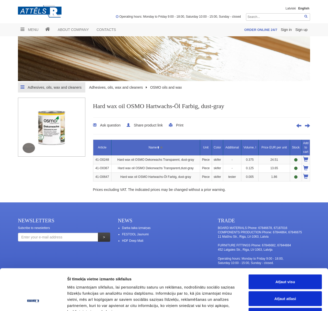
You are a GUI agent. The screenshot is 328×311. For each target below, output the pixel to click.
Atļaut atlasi (285, 261)
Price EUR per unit (274, 147)
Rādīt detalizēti (279, 301)
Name (154, 147)
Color (217, 147)
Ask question (110, 125)
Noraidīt (285, 277)
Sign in (287, 30)
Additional (232, 147)
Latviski (290, 8)
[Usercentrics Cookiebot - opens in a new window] (33, 301)
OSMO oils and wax (166, 87)
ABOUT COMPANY (73, 30)
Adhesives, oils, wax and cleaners (50, 87)
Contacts (106, 30)
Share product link (148, 125)
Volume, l (249, 147)
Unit (206, 147)
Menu (29, 29)
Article (102, 147)
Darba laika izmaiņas (136, 228)
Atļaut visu (285, 244)
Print (179, 125)
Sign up (301, 30)
